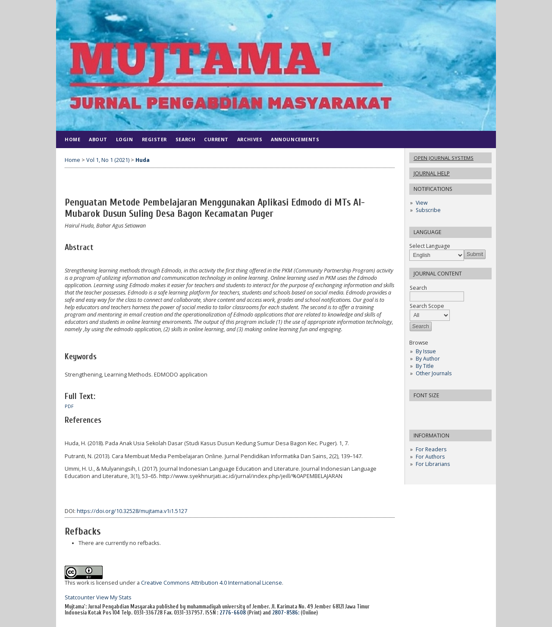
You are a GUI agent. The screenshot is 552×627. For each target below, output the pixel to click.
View (421, 202)
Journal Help (432, 173)
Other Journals (434, 373)
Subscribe (428, 210)
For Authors (430, 456)
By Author (428, 358)
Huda (142, 160)
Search (185, 139)
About (98, 139)
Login (124, 139)
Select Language (429, 246)
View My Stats (114, 597)
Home (72, 139)
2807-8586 (285, 613)
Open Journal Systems (444, 158)
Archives (249, 139)
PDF (69, 406)
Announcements (295, 139)
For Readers (431, 449)
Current (216, 139)
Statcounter (80, 597)
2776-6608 (233, 613)
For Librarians (433, 464)
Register (154, 139)
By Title (425, 366)
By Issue (426, 351)
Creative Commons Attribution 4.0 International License (211, 582)
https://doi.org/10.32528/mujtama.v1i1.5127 (132, 511)
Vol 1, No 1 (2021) (107, 160)
